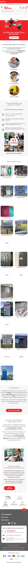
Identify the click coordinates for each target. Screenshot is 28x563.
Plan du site (22, 549)
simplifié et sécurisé (22, 505)
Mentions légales (15, 549)
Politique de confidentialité (7, 547)
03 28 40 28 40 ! (19, 114)
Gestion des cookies (7, 549)
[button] (14, 37)
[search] (3, 11)
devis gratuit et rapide (15, 47)
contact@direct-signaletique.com (16, 53)
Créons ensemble (14, 467)
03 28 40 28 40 (11, 531)
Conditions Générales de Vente (13, 545)
